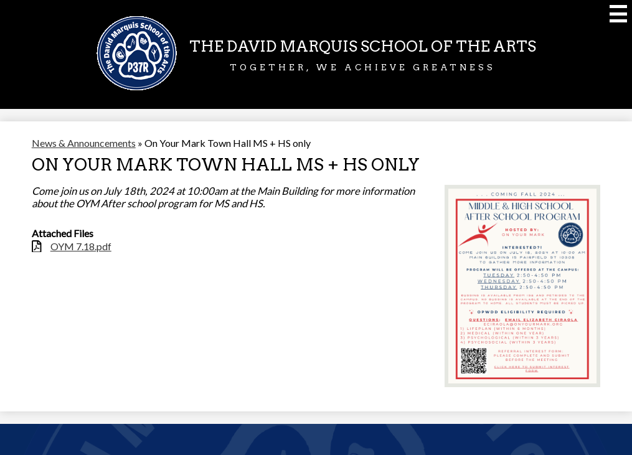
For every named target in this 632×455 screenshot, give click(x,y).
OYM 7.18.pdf (80, 246)
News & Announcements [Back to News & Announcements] (84, 143)
